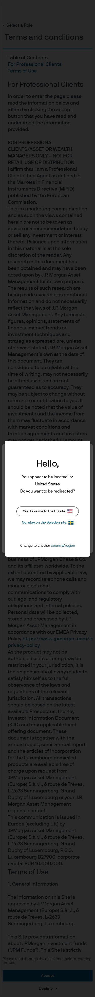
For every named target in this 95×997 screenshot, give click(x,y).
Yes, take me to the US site (47, 511)
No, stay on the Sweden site (47, 523)
